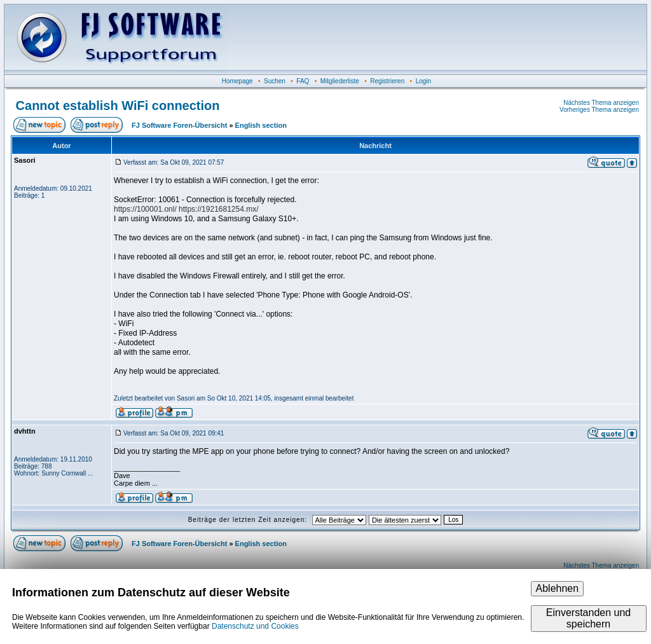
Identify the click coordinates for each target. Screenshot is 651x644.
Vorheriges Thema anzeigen (599, 109)
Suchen (274, 81)
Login (423, 81)
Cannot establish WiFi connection (118, 106)
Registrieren (387, 81)
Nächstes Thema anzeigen (601, 102)
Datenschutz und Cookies (255, 626)
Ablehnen (557, 588)
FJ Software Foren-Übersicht (179, 125)
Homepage (237, 81)
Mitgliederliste (339, 81)
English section (261, 125)
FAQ (302, 81)
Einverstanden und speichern (588, 618)
